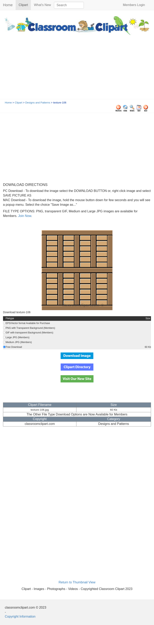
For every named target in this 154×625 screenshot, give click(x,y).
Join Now (24, 216)
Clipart (25, 5)
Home (8, 5)
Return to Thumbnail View (77, 582)
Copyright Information (20, 616)
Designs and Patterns (37, 102)
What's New (42, 5)
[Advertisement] (77, 69)
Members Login (134, 5)
